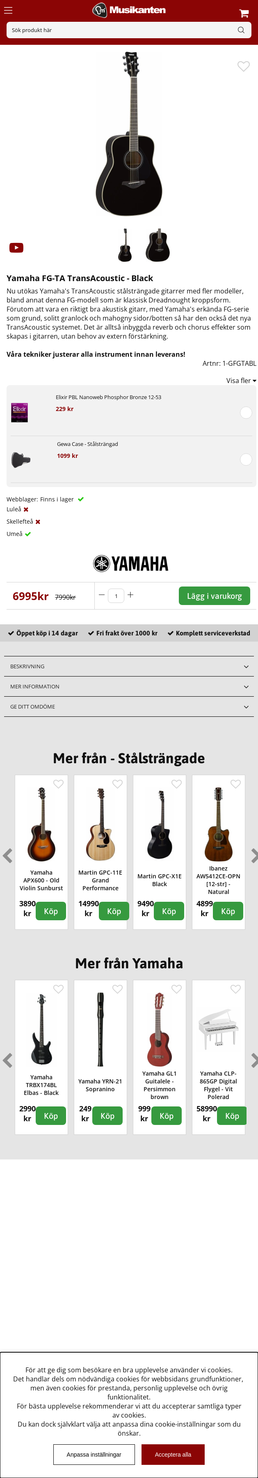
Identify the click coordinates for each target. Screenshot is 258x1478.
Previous (5, 852)
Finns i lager (57, 499)
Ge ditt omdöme (32, 706)
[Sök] (129, 30)
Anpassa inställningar (94, 1454)
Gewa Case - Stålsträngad (87, 444)
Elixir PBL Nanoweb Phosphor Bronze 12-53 (108, 397)
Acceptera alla (173, 1454)
